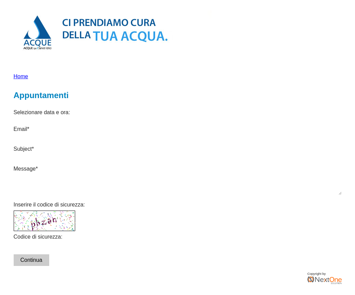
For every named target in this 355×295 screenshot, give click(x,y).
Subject (24, 149)
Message (26, 169)
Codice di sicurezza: (38, 241)
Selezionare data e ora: (42, 112)
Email (21, 129)
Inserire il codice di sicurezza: (49, 209)
